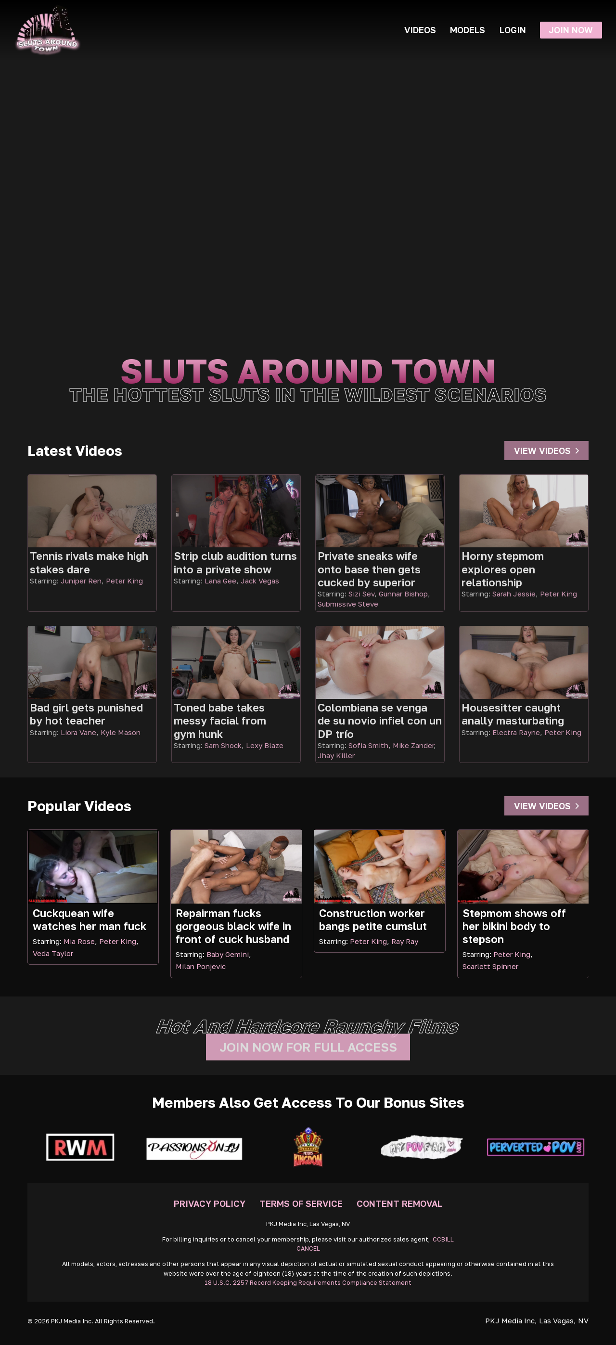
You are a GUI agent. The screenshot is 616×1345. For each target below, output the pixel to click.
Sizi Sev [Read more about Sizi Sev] (361, 593)
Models (467, 30)
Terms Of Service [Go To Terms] (301, 1203)
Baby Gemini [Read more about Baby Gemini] (227, 954)
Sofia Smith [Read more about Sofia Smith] (368, 745)
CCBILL (443, 1239)
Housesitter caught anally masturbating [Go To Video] (513, 714)
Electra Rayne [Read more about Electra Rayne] (516, 732)
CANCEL (308, 1248)
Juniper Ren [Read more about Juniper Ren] (81, 580)
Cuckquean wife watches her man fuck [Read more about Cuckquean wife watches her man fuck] (89, 919)
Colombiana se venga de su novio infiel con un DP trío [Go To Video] (380, 720)
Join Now (571, 30)
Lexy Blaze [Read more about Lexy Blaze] (264, 745)
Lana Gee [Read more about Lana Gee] (220, 580)
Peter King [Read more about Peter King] (124, 580)
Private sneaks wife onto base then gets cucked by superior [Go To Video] (369, 569)
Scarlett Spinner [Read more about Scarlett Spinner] (490, 966)
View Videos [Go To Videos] (546, 450)
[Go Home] (47, 30)
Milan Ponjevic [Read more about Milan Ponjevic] (201, 966)
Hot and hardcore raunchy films (308, 1026)
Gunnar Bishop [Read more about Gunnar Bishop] (403, 593)
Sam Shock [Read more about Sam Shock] (223, 745)
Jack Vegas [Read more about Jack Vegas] (260, 580)
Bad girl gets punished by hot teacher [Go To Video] (86, 714)
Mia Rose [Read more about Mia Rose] (79, 941)
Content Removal (399, 1203)
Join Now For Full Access (308, 1057)
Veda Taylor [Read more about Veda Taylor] (53, 953)
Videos (420, 30)
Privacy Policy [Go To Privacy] (209, 1203)
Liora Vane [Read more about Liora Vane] (78, 732)
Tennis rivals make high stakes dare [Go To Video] (89, 562)
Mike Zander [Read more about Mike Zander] (413, 745)
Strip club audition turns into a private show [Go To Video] (235, 562)
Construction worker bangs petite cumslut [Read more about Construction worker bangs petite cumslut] (373, 919)
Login (513, 30)
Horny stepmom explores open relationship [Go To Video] (503, 569)
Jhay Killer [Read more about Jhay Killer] (336, 755)
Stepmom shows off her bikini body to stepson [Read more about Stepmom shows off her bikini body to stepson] (514, 926)
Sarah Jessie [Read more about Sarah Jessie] (514, 593)
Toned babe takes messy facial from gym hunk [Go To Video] (220, 720)
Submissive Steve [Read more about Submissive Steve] (348, 603)
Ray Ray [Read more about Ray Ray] (404, 941)
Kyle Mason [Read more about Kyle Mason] (121, 732)
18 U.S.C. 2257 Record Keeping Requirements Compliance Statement (308, 1282)
